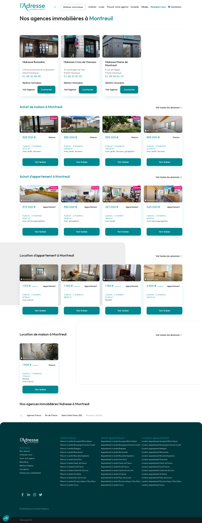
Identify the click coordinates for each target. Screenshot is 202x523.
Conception (24, 469)
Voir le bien (40, 162)
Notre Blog (24, 462)
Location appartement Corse (153, 485)
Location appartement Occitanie (154, 474)
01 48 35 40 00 (73, 76)
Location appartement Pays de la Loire (157, 478)
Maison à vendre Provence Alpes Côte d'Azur (78, 481)
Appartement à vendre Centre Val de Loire (117, 470)
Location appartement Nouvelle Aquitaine (158, 456)
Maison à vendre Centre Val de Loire (74, 470)
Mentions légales (26, 466)
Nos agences (25, 451)
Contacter (46, 89)
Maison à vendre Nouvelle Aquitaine (74, 456)
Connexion (174, 7)
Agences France (34, 415)
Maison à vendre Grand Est (71, 459)
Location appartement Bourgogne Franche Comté (161, 445)
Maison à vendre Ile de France (71, 467)
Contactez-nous (26, 455)
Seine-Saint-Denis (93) (71, 415)
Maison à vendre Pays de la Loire (73, 478)
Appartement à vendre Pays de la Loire (116, 478)
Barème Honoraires (31, 83)
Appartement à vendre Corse (112, 485)
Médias (144, 7)
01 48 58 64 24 (114, 76)
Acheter (92, 7)
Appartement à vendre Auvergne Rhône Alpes (119, 441)
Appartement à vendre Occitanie (113, 474)
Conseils (135, 7)
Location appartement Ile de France (155, 467)
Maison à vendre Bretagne (70, 448)
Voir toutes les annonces (169, 107)
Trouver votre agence (117, 7)
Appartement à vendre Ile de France (115, 467)
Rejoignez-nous (158, 7)
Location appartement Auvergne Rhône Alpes (160, 441)
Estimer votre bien (73, 7)
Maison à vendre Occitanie (70, 474)
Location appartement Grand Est (154, 459)
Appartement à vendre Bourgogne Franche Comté (120, 445)
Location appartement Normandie (155, 452)
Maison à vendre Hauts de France (73, 463)
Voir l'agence (29, 89)
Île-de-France (51, 415)
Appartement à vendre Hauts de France (116, 463)
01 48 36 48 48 (31, 76)
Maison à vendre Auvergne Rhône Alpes (76, 441)
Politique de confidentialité (30, 473)
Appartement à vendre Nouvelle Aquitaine (117, 456)
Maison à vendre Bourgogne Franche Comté (77, 445)
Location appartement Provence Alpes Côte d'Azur (161, 481)
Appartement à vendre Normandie (114, 452)
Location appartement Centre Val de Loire (158, 470)
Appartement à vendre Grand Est (114, 459)
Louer (102, 7)
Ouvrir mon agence (27, 458)
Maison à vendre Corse (69, 485)
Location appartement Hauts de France (157, 463)
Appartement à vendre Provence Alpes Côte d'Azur (121, 481)
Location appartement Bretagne (154, 448)
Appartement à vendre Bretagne (113, 448)
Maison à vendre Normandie (71, 452)
